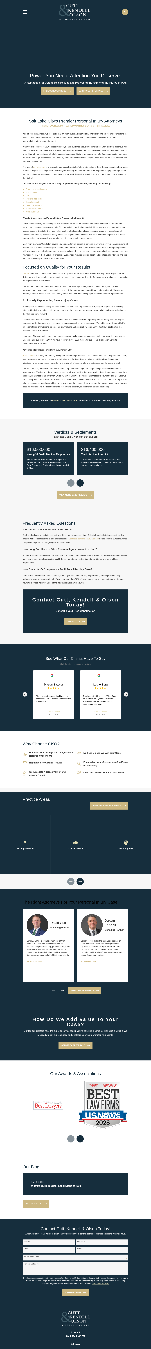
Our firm (26, 273)
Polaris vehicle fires (34, 208)
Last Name (81, 1241)
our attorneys (39, 167)
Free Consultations (57, 91)
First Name (28, 1241)
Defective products (34, 205)
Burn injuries (31, 192)
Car (27, 195)
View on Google (53, 712)
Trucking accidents (34, 199)
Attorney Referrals (93, 91)
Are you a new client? (32, 1257)
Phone (26, 1249)
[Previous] (25, 694)
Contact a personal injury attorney (84, 539)
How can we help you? (32, 1264)
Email (79, 1249)
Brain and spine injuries (36, 189)
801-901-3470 (75, 1336)
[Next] (126, 694)
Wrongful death (32, 212)
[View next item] (80, 483)
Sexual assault (32, 202)
